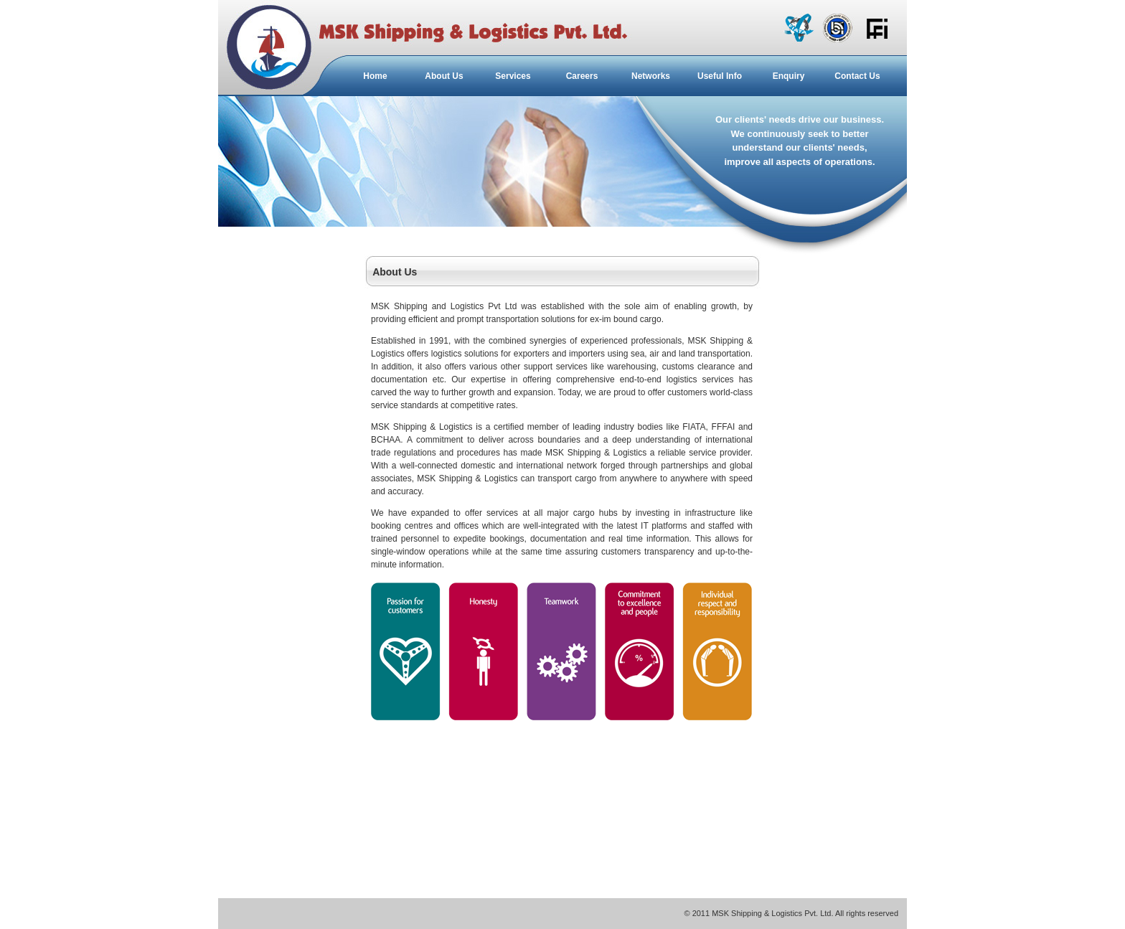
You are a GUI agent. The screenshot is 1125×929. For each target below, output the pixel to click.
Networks (650, 76)
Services (512, 76)
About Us (444, 76)
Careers (582, 76)
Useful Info (719, 76)
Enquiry (789, 76)
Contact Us (857, 76)
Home (375, 76)
